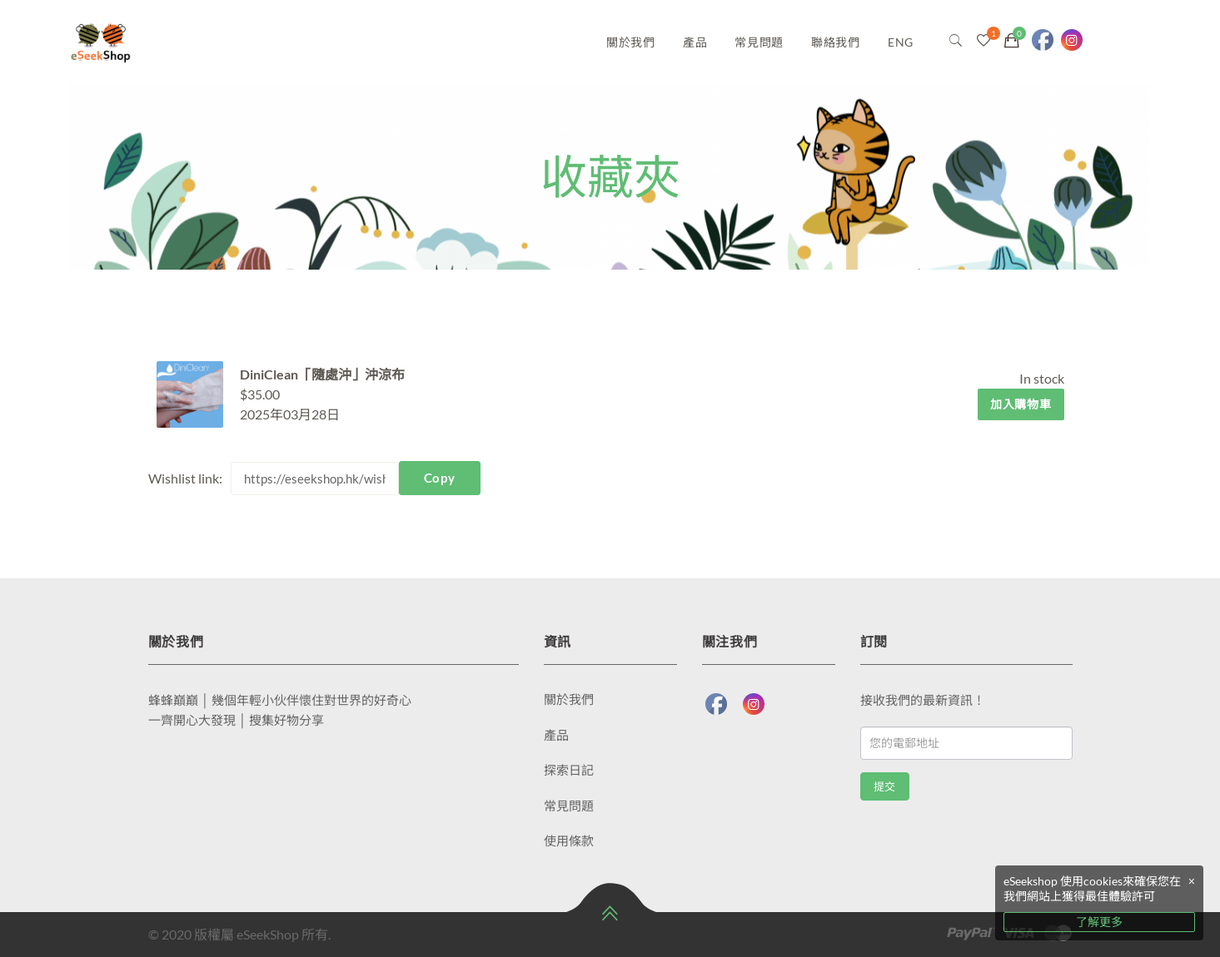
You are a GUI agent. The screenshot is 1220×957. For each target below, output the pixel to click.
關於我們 (630, 42)
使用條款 (569, 840)
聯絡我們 (835, 42)
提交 (885, 787)
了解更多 (1099, 922)
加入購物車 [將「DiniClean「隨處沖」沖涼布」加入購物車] (1021, 404)
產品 (695, 42)
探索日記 (569, 769)
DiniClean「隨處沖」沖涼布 (322, 374)
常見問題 (759, 42)
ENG (901, 42)
